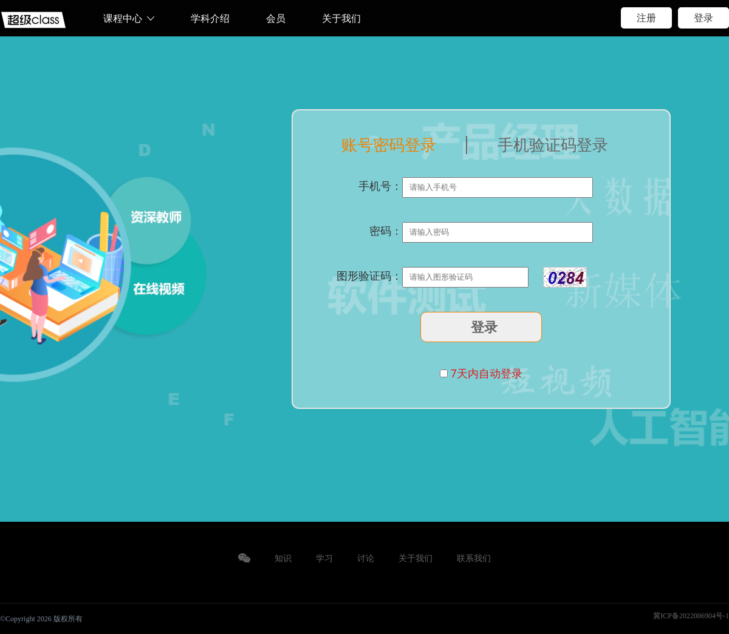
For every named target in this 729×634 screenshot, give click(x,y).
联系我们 (474, 558)
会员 (276, 18)
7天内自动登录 (486, 373)
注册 (646, 18)
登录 (703, 18)
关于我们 (341, 18)
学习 (324, 558)
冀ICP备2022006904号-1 (691, 616)
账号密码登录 (388, 145)
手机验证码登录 (553, 145)
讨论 (365, 558)
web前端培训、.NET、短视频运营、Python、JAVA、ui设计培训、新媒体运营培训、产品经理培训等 (33, 20)
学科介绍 (210, 18)
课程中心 (122, 18)
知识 (283, 558)
